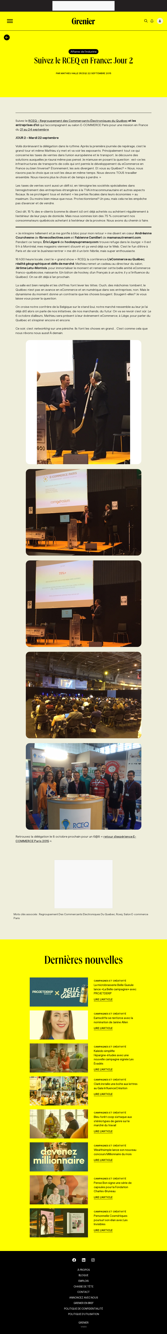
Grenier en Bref (84, 1303)
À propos (83, 1269)
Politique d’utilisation (83, 1314)
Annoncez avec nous (83, 1297)
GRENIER (83, 1322)
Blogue (83, 1275)
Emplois (83, 1280)
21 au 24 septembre (34, 129)
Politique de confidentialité (83, 1308)
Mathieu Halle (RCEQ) (74, 73)
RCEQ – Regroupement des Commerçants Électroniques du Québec (78, 120)
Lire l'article (103, 999)
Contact (83, 1292)
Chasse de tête (83, 1286)
